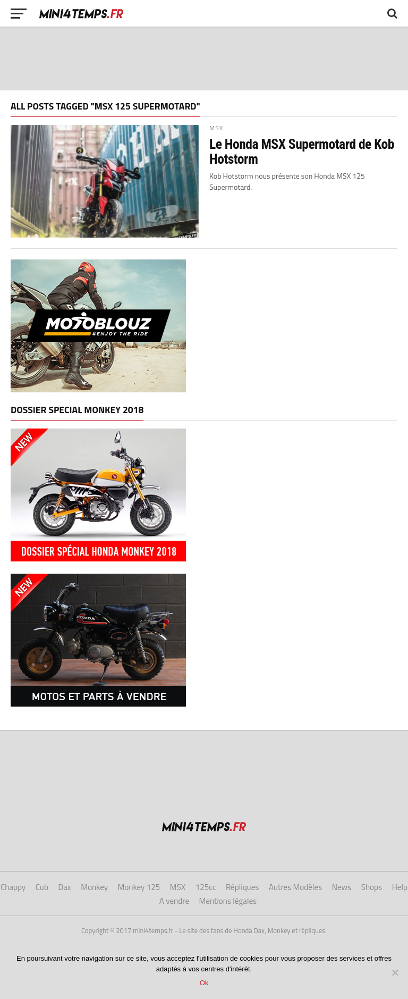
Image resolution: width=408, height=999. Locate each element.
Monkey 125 (139, 887)
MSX (177, 887)
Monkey (94, 887)
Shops (371, 887)
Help (399, 887)
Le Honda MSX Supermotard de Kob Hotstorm (301, 151)
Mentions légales (228, 901)
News (341, 887)
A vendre (174, 901)
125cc (206, 887)
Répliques (242, 887)
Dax (64, 887)
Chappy (13, 887)
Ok (204, 983)
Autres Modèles (295, 887)
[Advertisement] (204, 58)
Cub (42, 887)
